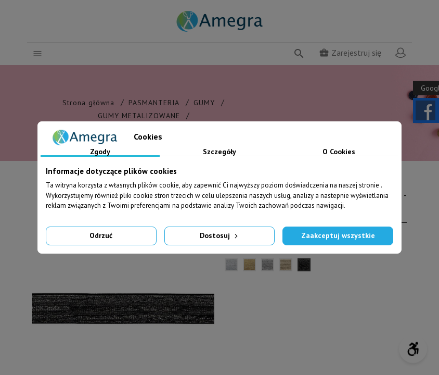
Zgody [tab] (100, 152)
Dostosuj (220, 235)
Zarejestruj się (350, 52)
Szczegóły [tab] (219, 152)
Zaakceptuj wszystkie (338, 235)
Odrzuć (100, 235)
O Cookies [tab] (338, 152)
